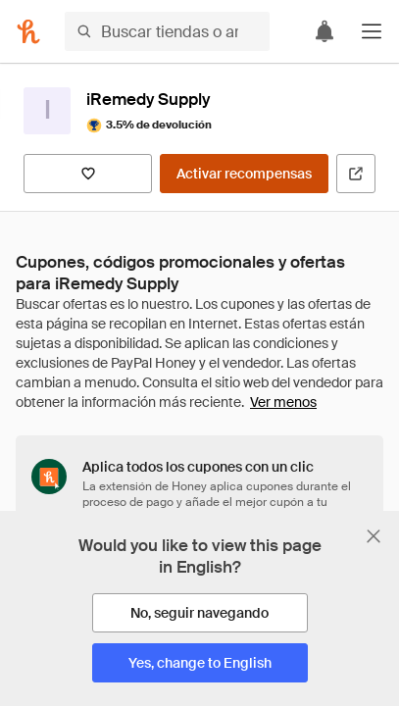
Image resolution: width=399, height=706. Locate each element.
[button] (371, 31)
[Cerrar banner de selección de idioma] (373, 536)
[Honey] (28, 31)
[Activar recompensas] (244, 173)
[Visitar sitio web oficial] (355, 173)
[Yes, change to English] (200, 662)
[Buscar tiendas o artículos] (167, 31)
